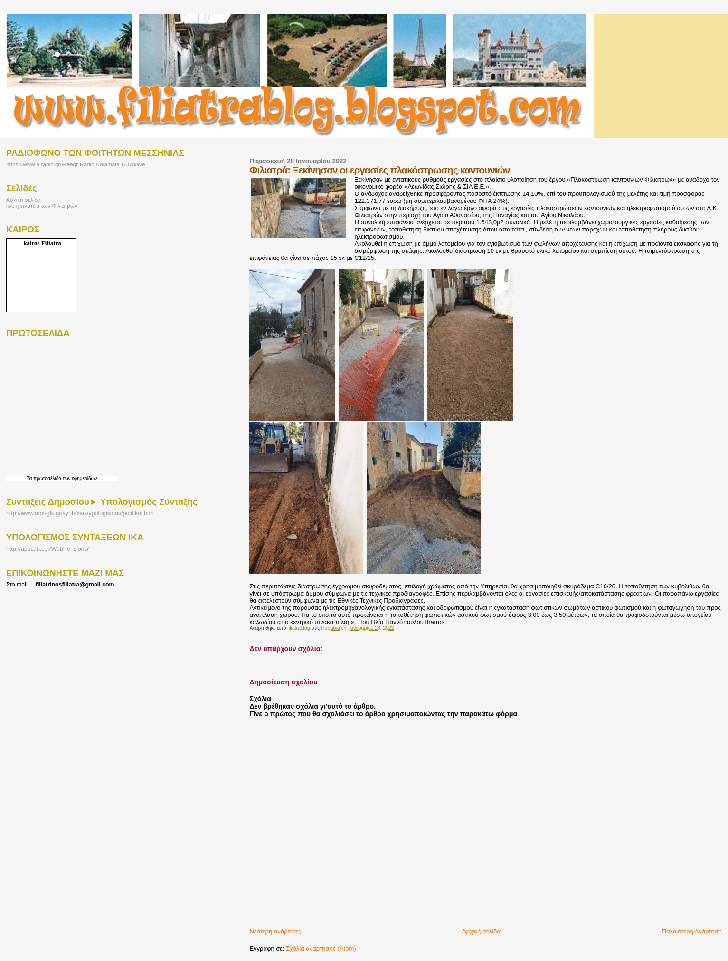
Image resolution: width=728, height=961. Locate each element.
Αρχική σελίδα (481, 931)
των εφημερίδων (79, 478)
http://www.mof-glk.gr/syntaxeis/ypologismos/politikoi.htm (80, 513)
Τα (30, 478)
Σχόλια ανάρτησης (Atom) (321, 948)
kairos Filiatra (42, 243)
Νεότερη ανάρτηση (275, 931)
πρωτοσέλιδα (47, 478)
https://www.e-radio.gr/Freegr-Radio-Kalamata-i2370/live (75, 164)
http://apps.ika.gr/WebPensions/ (47, 549)
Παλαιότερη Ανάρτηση (692, 931)
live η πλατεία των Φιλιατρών (41, 205)
